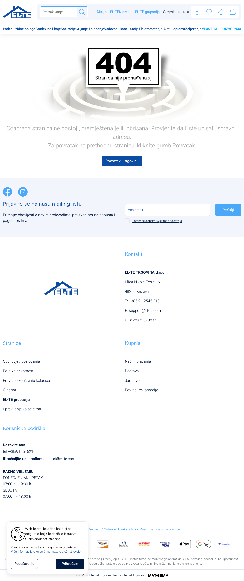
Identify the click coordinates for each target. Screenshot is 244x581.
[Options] (24, 564)
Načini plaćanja (138, 361)
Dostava (132, 371)
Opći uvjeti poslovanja (21, 361)
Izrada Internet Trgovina (128, 575)
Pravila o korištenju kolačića (26, 380)
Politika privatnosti (18, 371)
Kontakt (183, 12)
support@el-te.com (145, 311)
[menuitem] (19, 29)
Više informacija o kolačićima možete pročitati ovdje (46, 552)
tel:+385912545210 (19, 452)
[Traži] (82, 12)
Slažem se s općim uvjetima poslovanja (157, 221)
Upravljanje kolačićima (22, 409)
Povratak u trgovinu (122, 161)
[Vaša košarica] (233, 13)
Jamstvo (132, 380)
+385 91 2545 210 (144, 301)
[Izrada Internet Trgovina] (156, 575)
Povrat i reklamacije (141, 390)
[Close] (70, 564)
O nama (9, 390)
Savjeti (168, 12)
